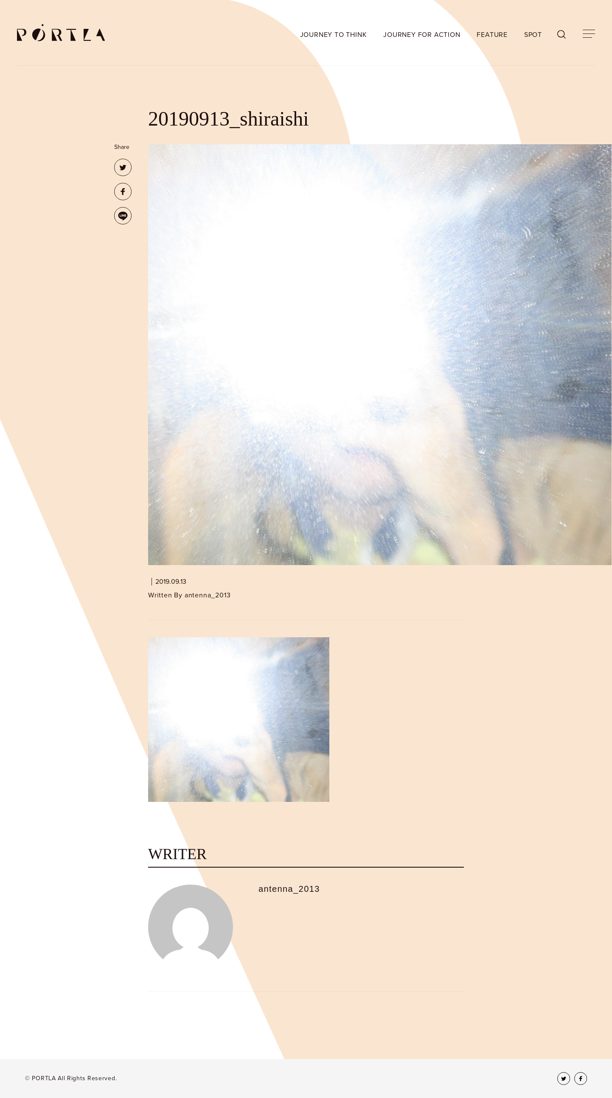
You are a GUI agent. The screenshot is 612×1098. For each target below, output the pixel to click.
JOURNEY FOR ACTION (421, 35)
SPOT (533, 35)
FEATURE (492, 35)
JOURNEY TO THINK (333, 35)
